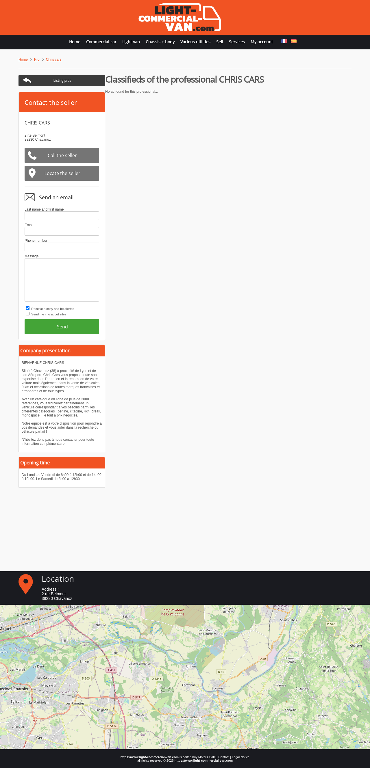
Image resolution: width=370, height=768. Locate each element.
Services (237, 41)
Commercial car (101, 41)
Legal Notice (240, 757)
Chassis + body (160, 41)
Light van (131, 41)
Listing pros (308, 81)
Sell (219, 41)
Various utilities (195, 41)
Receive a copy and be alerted (299, 308)
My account (262, 41)
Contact (223, 757)
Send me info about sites (295, 314)
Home (74, 41)
